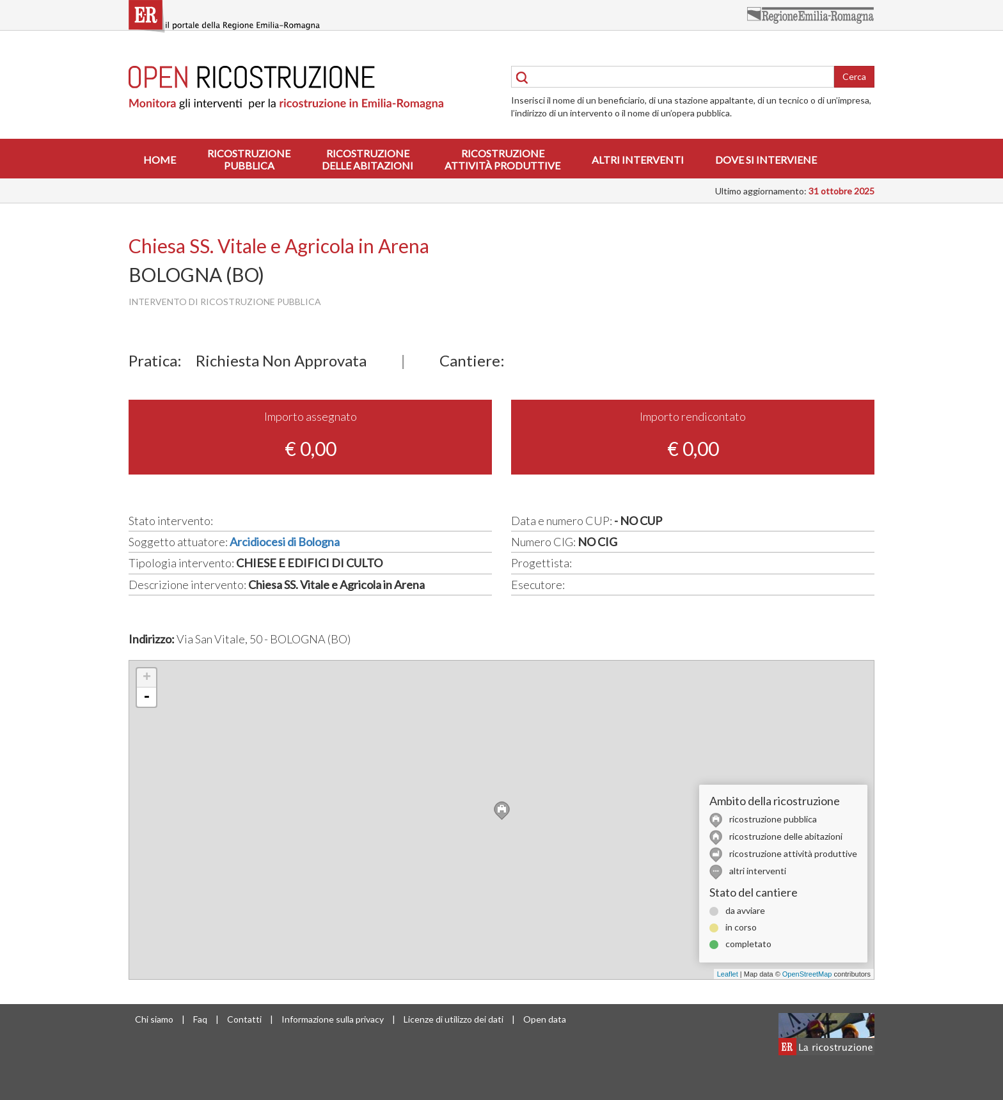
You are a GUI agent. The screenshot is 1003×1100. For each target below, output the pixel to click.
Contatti (244, 1019)
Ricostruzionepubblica (248, 159)
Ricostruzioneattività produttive (502, 159)
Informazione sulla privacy (332, 1019)
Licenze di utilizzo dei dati (453, 1019)
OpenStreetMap (807, 974)
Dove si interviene (766, 159)
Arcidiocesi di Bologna (285, 542)
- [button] (146, 697)
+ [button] (147, 678)
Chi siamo (154, 1019)
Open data (544, 1019)
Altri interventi (638, 159)
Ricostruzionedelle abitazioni (367, 159)
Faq (200, 1019)
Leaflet (727, 974)
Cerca (854, 76)
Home (159, 159)
